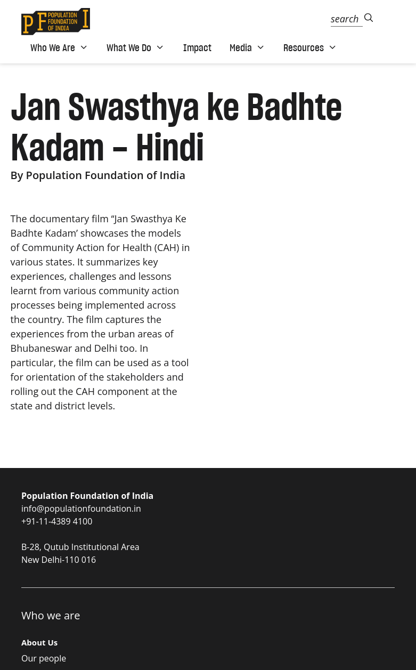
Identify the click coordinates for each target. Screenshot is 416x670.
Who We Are (59, 47)
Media (247, 47)
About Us (39, 642)
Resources (310, 47)
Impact (197, 47)
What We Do (136, 47)
